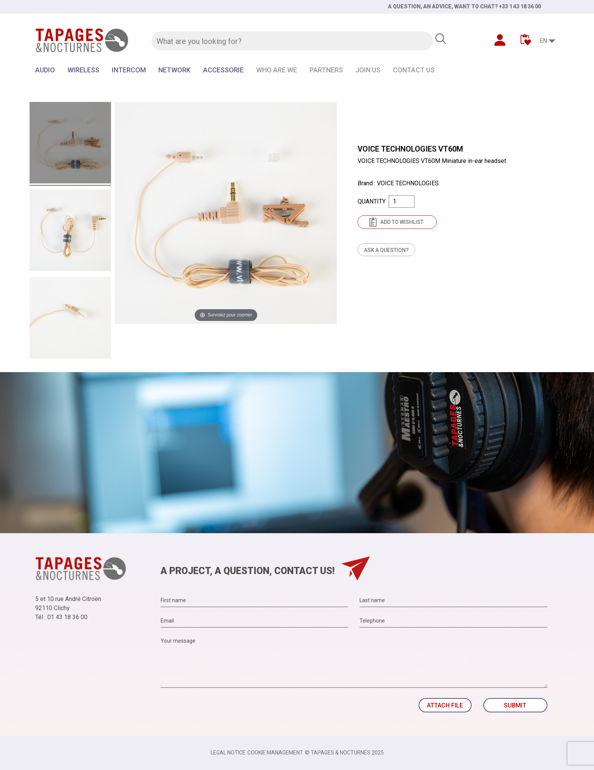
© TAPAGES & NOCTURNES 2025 (344, 753)
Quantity (372, 201)
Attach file (445, 705)
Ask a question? (386, 250)
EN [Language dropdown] (543, 40)
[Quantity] (401, 201)
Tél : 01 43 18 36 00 (61, 617)
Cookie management (275, 753)
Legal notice (228, 753)
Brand (365, 183)
